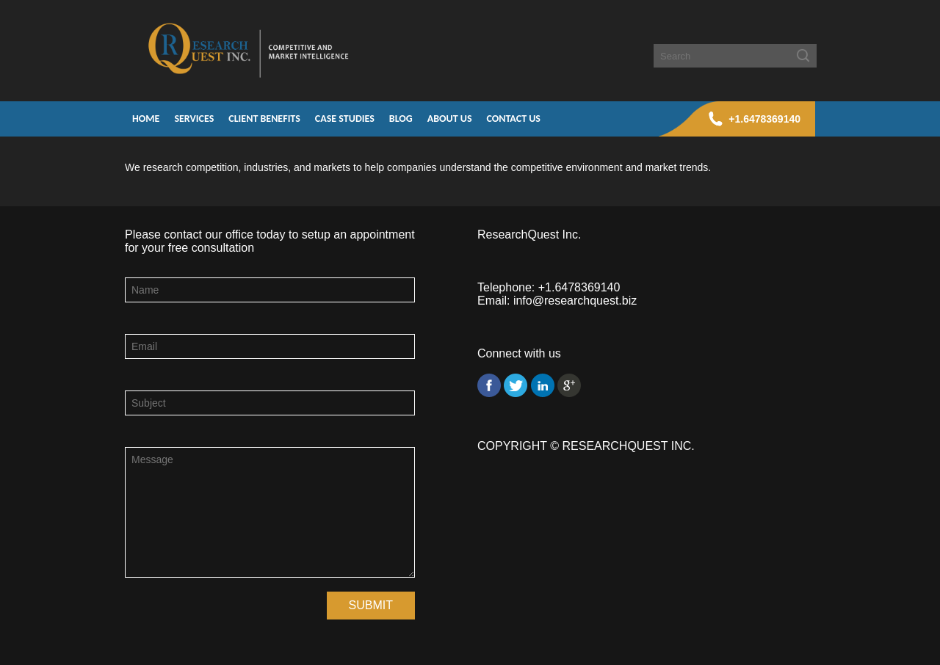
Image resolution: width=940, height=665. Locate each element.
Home (145, 118)
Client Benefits (264, 118)
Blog (401, 118)
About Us (449, 118)
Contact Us (513, 118)
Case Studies (345, 118)
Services (194, 118)
